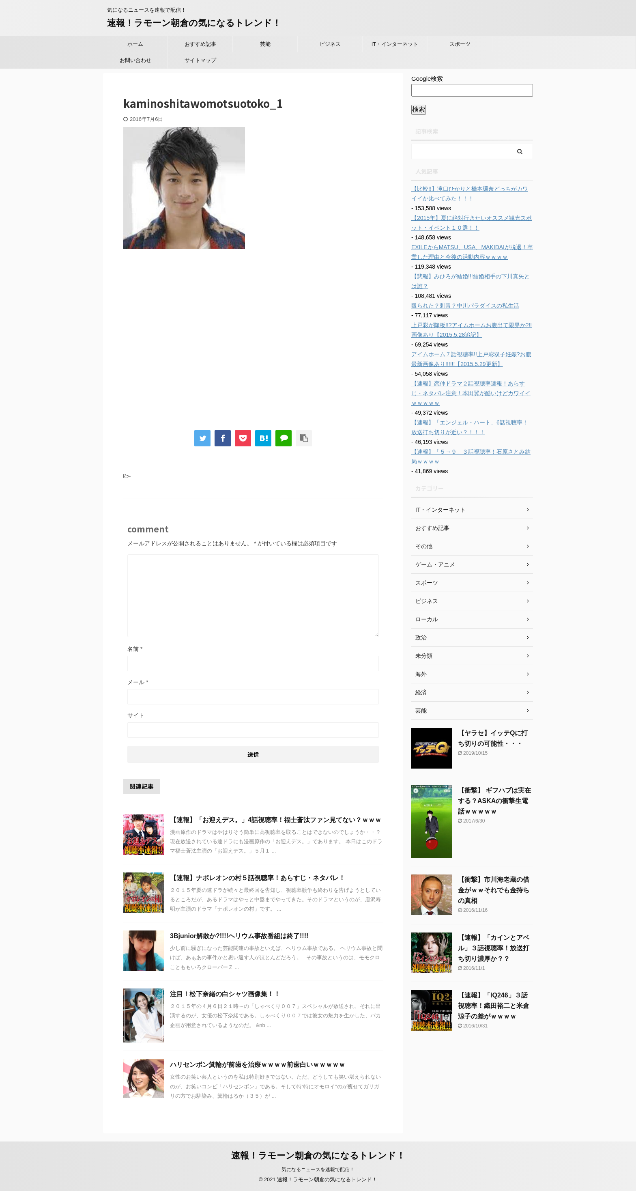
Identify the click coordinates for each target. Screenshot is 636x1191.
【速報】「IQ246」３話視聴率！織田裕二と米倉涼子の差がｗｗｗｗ (493, 1006)
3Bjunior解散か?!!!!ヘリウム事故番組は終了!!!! (239, 936)
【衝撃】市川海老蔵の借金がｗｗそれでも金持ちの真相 (493, 890)
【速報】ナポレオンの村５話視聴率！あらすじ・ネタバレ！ (257, 877)
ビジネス (330, 44)
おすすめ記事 (200, 44)
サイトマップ (200, 60)
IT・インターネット (395, 44)
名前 (134, 649)
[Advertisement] (191, 344)
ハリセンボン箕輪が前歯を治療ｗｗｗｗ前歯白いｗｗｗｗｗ (257, 1064)
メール (137, 682)
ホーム (135, 44)
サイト (135, 715)
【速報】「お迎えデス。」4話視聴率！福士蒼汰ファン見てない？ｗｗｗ (275, 819)
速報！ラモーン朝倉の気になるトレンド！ (194, 23)
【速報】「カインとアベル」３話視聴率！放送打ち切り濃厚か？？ (493, 948)
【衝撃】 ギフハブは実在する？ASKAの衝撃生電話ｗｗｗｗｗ (494, 801)
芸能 (265, 44)
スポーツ (460, 44)
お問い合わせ (135, 60)
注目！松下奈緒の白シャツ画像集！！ (225, 994)
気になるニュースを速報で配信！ (318, 1169)
